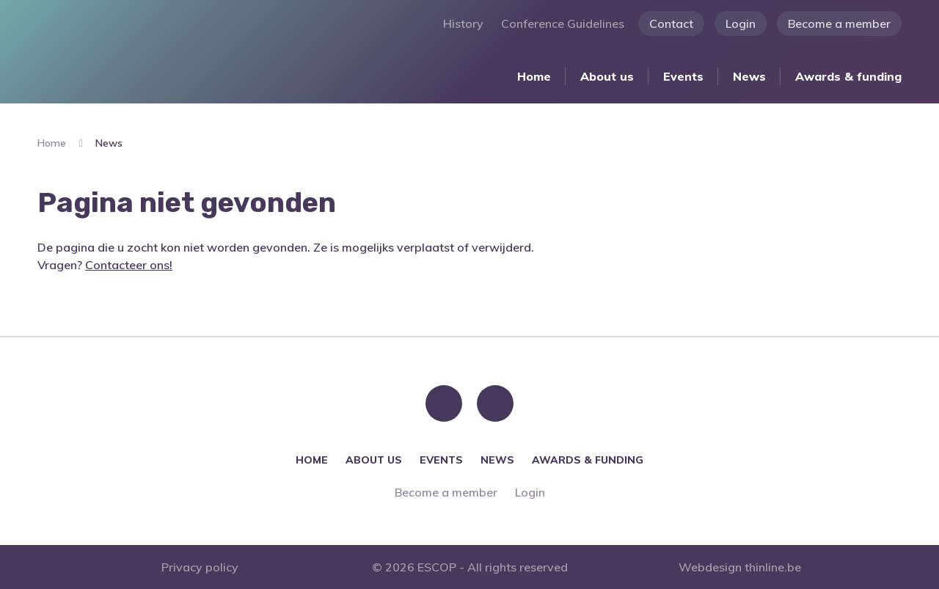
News (749, 76)
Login (741, 23)
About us (607, 76)
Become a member (839, 23)
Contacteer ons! (128, 264)
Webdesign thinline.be (740, 567)
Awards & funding (848, 76)
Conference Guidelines (562, 23)
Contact (671, 23)
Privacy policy (199, 567)
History (463, 23)
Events (683, 76)
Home (534, 76)
